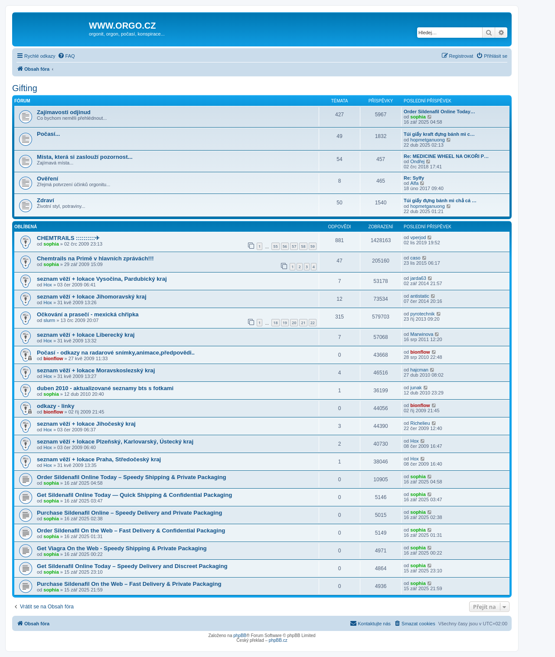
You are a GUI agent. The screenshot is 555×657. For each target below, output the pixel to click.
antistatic (419, 296)
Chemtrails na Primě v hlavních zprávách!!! (95, 258)
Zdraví (45, 200)
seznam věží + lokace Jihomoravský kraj (92, 296)
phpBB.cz (278, 640)
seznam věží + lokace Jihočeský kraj (86, 423)
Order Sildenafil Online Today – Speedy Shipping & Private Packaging (131, 477)
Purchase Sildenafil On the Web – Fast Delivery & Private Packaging (129, 584)
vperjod (418, 237)
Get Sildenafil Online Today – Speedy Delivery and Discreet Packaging (132, 566)
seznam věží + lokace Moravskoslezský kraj (96, 370)
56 (285, 246)
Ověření (47, 178)
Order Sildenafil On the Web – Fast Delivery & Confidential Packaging (131, 530)
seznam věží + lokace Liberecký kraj (85, 335)
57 (294, 246)
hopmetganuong (427, 139)
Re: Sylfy (414, 178)
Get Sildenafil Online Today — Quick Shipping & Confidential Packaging (134, 495)
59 (312, 246)
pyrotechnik (422, 313)
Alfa (414, 183)
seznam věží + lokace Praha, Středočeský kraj (99, 459)
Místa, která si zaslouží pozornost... (85, 157)
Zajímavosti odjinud (64, 112)
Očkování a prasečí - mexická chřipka (88, 314)
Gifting (24, 88)
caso (415, 257)
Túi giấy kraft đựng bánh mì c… (439, 134)
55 (275, 246)
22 (312, 322)
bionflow (53, 358)
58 (303, 246)
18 (275, 322)
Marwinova (421, 334)
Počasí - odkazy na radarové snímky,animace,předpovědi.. (116, 352)
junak (415, 387)
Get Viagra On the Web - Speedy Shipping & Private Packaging (122, 548)
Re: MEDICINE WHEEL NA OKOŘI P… (446, 156)
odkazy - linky (55, 406)
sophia (417, 116)
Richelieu (420, 423)
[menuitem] (66, 56)
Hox (47, 284)
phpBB (239, 635)
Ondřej (417, 161)
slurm (49, 320)
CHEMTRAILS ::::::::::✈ (68, 238)
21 (303, 322)
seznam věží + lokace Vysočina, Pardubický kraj (102, 279)
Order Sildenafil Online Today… (439, 111)
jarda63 (418, 278)
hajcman (419, 369)
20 (294, 322)
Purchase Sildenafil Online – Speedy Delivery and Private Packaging (129, 512)
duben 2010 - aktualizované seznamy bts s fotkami (105, 388)
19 (285, 322)
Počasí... (48, 134)
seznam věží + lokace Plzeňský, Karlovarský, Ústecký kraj (115, 441)
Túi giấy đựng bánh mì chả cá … (440, 200)
